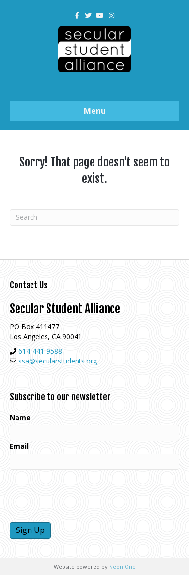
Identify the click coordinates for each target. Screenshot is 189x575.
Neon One (122, 566)
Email (19, 446)
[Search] (94, 217)
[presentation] (83, 496)
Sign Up (30, 530)
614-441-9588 (40, 351)
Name (20, 417)
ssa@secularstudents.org (57, 360)
